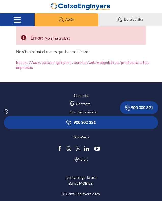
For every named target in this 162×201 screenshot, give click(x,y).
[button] (66, 19)
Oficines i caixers (83, 112)
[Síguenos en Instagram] (69, 148)
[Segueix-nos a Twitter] (78, 148)
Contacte (83, 104)
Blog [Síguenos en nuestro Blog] (81, 159)
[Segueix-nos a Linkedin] (87, 148)
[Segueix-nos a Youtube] (98, 148)
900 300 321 (139, 108)
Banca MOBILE (80, 183)
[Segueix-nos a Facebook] (61, 148)
